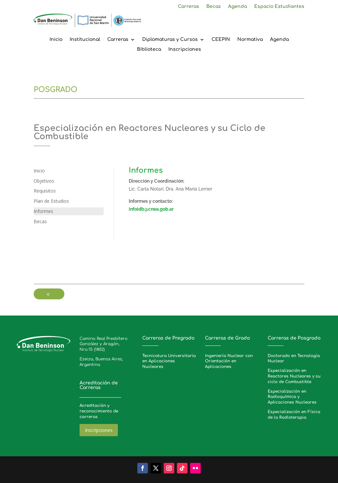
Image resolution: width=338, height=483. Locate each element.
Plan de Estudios (51, 201)
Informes (43, 211)
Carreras (188, 6)
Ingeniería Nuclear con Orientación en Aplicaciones (229, 361)
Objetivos (44, 181)
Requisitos (45, 191)
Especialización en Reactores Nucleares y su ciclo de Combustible (294, 376)
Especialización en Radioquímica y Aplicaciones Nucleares (292, 397)
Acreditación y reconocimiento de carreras (99, 411)
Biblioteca (149, 49)
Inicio (56, 39)
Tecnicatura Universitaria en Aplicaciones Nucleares (169, 361)
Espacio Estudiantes (279, 6)
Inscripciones (184, 49)
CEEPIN (221, 39)
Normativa (250, 39)
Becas (213, 6)
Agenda (237, 6)
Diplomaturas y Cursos (170, 39)
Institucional (85, 39)
